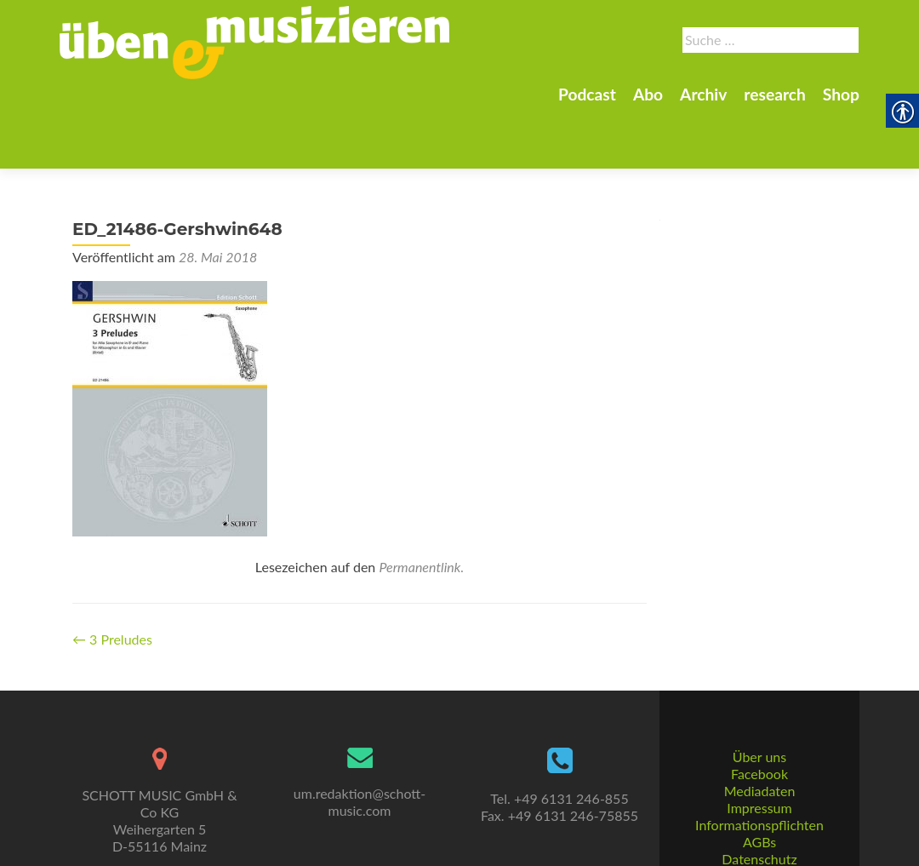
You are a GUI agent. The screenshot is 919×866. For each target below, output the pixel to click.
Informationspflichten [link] (759, 785)
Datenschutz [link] (759, 820)
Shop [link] (841, 94)
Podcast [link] (587, 94)
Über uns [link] (759, 717)
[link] (254, 41)
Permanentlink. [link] (421, 507)
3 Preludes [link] (112, 579)
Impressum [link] (759, 768)
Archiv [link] (703, 94)
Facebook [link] (759, 734)
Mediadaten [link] (760, 751)
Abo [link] (648, 94)
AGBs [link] (759, 802)
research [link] (775, 94)
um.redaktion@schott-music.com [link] (359, 762)
